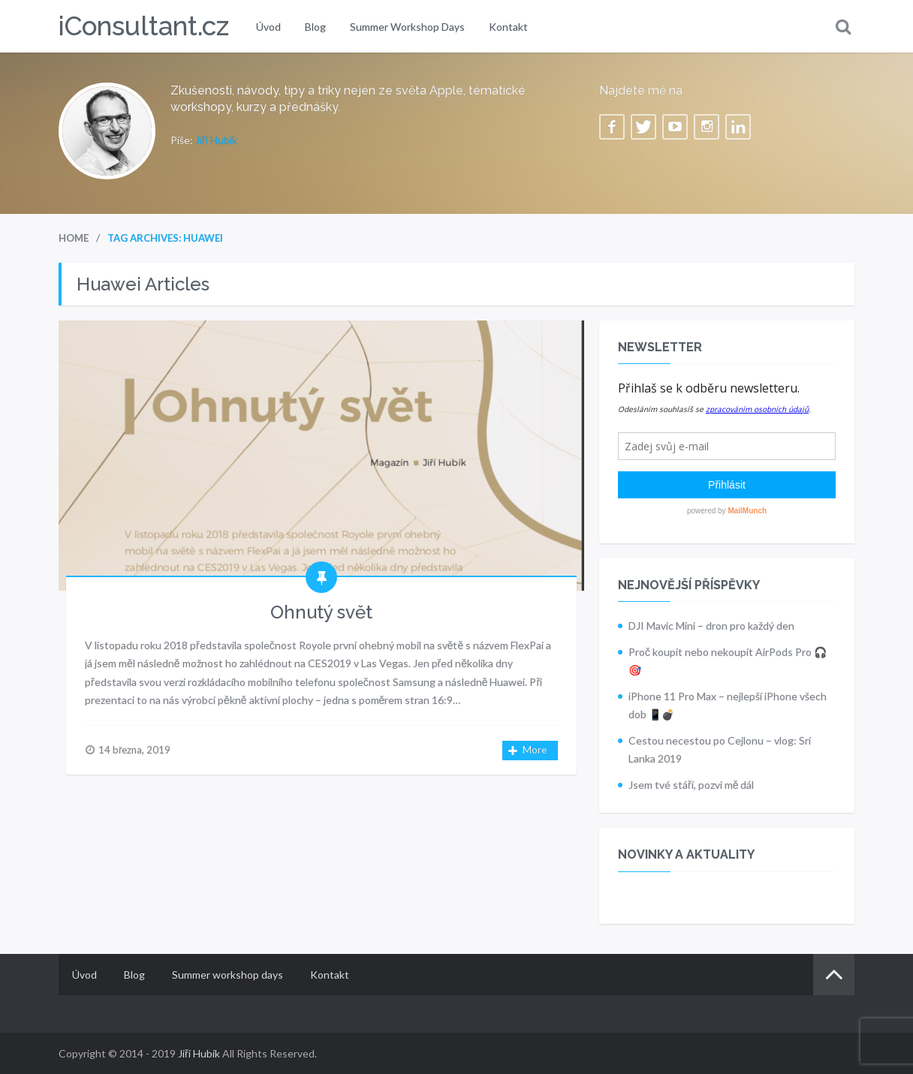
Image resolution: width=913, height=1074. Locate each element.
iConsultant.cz (144, 26)
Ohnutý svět (321, 612)
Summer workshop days (407, 26)
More (527, 751)
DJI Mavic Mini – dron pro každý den (711, 625)
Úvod (268, 26)
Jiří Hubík (216, 140)
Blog (315, 26)
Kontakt (508, 26)
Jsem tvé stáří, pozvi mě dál (691, 784)
